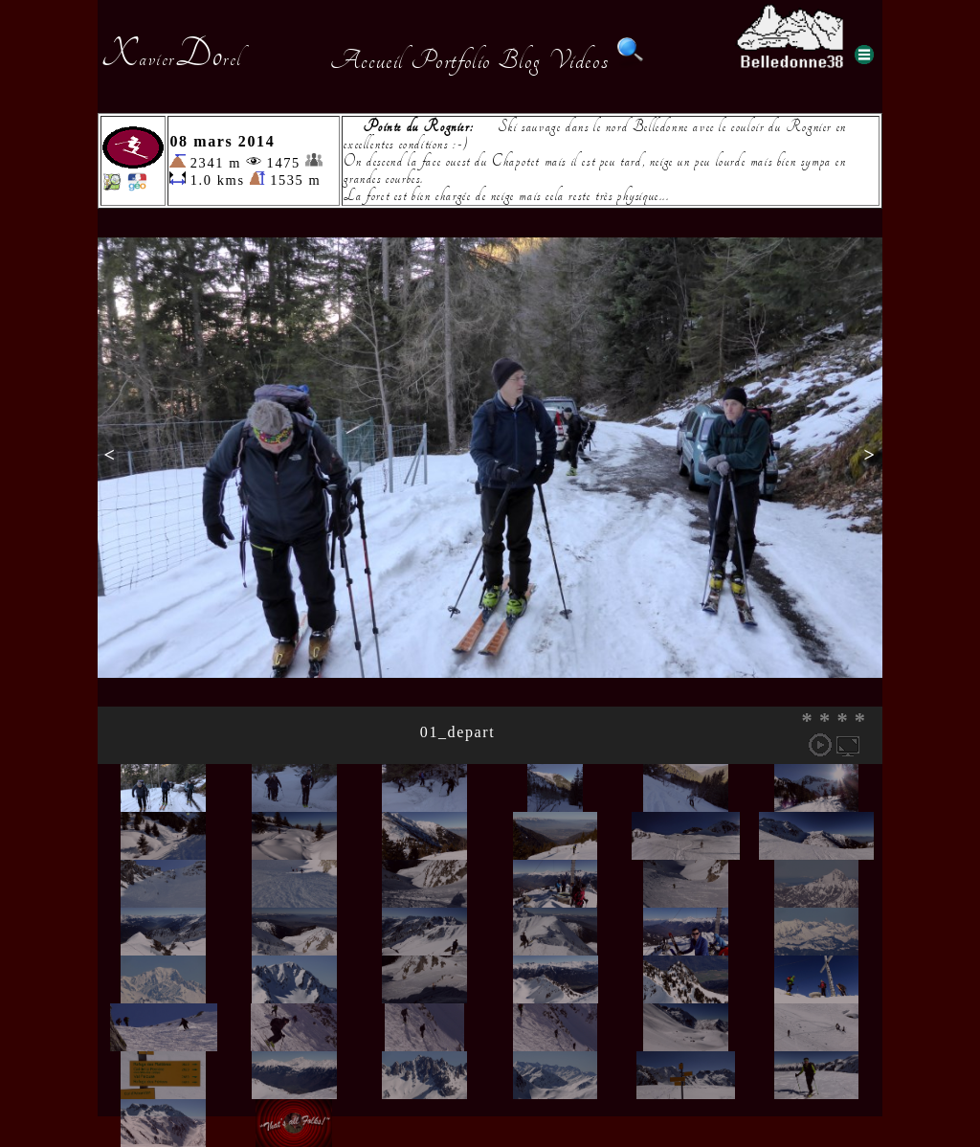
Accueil (367, 60)
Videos (579, 60)
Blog (520, 60)
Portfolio (451, 60)
